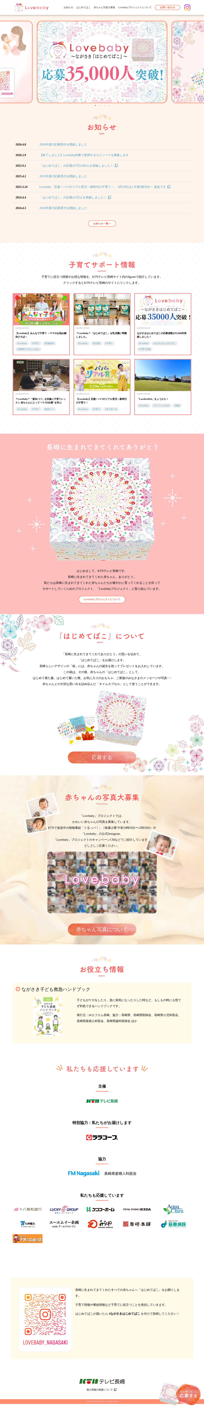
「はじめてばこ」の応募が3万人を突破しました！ (73, 197)
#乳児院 (96, 343)
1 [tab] (95, 105)
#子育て (35, 343)
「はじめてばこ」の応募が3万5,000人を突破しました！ (76, 165)
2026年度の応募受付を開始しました (63, 144)
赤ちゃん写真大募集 (104, 7)
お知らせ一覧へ (102, 223)
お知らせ (68, 7)
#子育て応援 (145, 349)
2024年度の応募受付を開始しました (63, 208)
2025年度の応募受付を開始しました (63, 176)
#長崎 (177, 405)
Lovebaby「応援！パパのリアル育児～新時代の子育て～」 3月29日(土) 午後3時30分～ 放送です (102, 186)
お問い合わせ (167, 7)
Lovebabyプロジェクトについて (135, 7)
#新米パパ (49, 409)
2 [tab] (99, 105)
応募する (102, 757)
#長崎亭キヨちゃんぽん (28, 349)
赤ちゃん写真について (102, 929)
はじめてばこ (83, 7)
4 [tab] (108, 105)
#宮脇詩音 (49, 343)
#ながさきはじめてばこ (165, 343)
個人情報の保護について (100, 1395)
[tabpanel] (102, 62)
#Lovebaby (22, 343)
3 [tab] (104, 105)
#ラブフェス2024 (161, 405)
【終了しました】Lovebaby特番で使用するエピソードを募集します (84, 155)
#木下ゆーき (111, 409)
